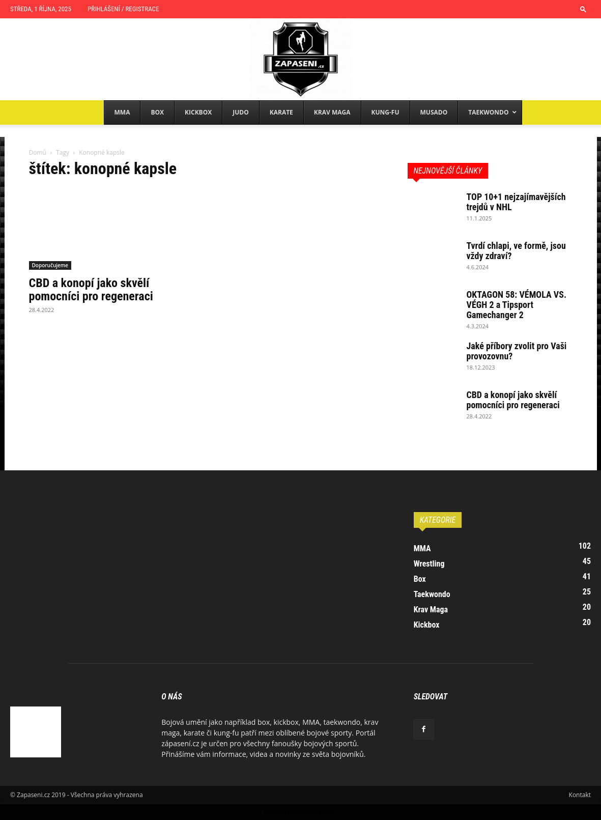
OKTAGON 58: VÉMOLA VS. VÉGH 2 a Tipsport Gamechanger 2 (517, 304)
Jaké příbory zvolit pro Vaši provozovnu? (517, 351)
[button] (583, 9)
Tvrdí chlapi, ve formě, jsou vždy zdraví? (516, 250)
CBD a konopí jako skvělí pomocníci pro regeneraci (91, 289)
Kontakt (580, 794)
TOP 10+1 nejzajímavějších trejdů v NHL (516, 201)
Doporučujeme (50, 265)
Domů (37, 152)
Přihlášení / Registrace (123, 9)
